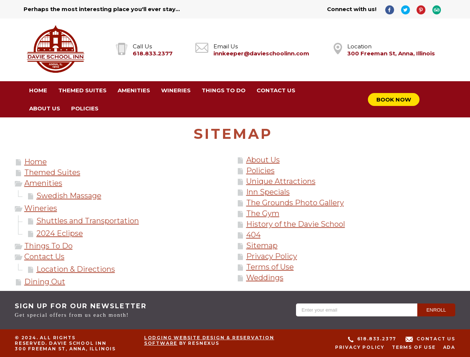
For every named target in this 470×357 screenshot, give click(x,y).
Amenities (43, 183)
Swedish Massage (68, 195)
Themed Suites (52, 172)
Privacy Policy (271, 256)
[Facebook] (392, 9)
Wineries (40, 208)
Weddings (264, 277)
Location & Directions (75, 269)
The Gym (262, 213)
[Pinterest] (424, 9)
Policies (260, 170)
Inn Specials (268, 192)
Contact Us (44, 256)
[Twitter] (408, 9)
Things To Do (48, 245)
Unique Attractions (281, 181)
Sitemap (262, 245)
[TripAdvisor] (439, 9)
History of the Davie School (295, 224)
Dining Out (44, 281)
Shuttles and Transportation (87, 220)
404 (253, 234)
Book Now (393, 99)
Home (35, 161)
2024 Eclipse (59, 233)
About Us (263, 159)
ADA (449, 347)
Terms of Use (270, 266)
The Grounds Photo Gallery (295, 202)
